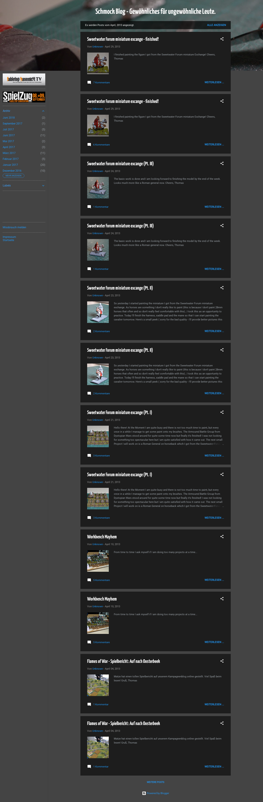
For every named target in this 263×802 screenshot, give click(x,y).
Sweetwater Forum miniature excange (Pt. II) (120, 288)
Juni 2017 (9, 135)
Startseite (8, 240)
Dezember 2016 (12, 170)
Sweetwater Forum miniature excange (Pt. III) (120, 164)
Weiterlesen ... (214, 82)
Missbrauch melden (14, 227)
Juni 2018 (9, 117)
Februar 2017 (11, 159)
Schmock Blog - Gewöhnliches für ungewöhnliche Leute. (155, 11)
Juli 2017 (8, 129)
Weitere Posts (155, 782)
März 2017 (9, 153)
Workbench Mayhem (102, 537)
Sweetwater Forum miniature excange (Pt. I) (119, 412)
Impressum (9, 237)
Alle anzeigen (216, 25)
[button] (222, 39)
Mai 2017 (8, 141)
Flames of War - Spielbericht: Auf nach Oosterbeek (123, 661)
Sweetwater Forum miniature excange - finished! (123, 39)
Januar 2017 (10, 164)
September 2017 (12, 123)
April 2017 (9, 147)
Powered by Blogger (155, 793)
